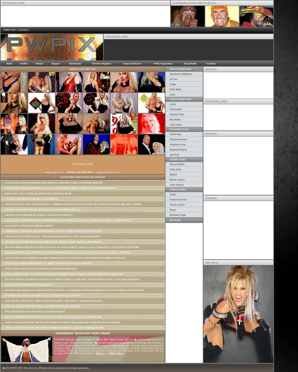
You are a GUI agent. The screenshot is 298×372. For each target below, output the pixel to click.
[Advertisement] (85, 16)
